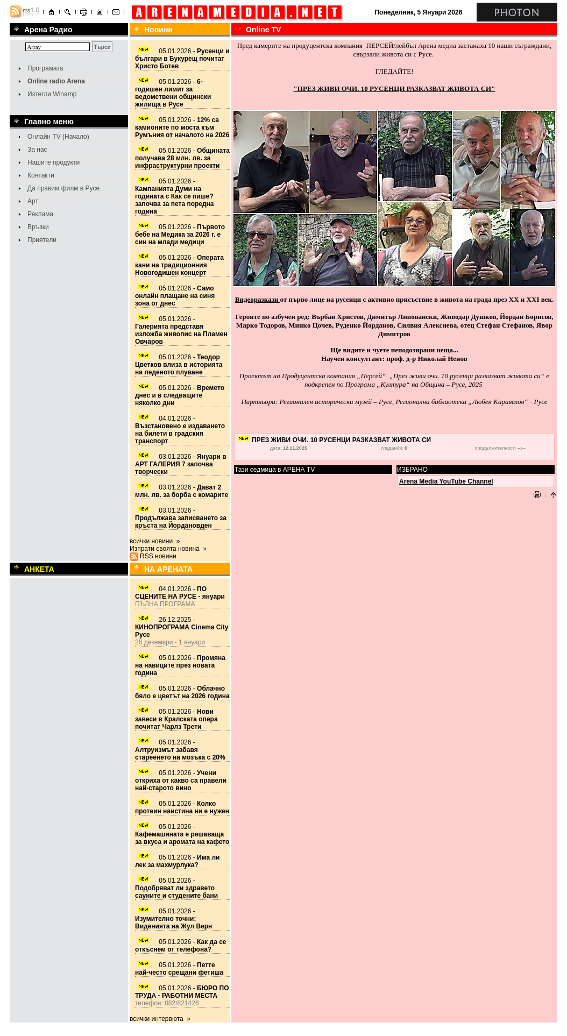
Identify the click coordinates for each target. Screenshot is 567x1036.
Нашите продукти (53, 162)
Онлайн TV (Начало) (58, 136)
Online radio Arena (56, 81)
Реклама (40, 214)
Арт (32, 201)
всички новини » (155, 541)
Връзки (38, 227)
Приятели (41, 240)
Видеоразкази (257, 299)
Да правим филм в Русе (63, 188)
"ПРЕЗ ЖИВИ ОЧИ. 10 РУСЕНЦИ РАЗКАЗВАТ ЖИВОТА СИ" (394, 88)
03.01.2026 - (180, 464)
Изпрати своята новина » (168, 548)
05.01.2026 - (182, 58)
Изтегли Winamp (51, 94)
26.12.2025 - (182, 627)
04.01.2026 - (180, 430)
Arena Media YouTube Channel (446, 481)
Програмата (45, 68)
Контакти (40, 175)
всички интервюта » (160, 1019)
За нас (37, 149)
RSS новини (158, 556)
